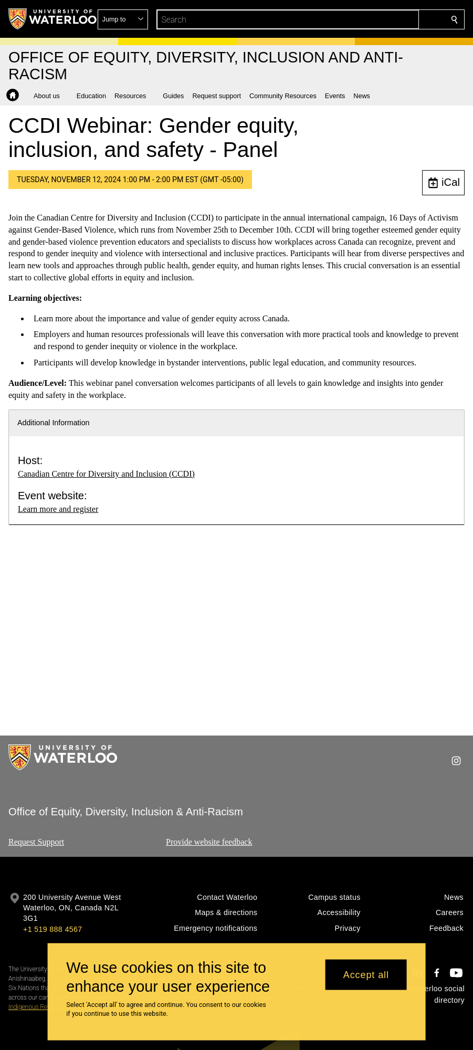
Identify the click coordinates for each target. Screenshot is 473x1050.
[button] (378, 19)
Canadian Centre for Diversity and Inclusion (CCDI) (106, 473)
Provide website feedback (209, 841)
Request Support (36, 841)
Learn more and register (58, 509)
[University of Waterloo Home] (53, 18)
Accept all (366, 974)
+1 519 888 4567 (52, 929)
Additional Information (53, 422)
